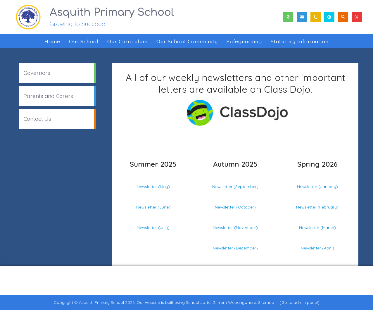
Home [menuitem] (52, 41)
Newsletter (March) (317, 227)
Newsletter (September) (235, 186)
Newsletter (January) (317, 186)
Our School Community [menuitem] (187, 41)
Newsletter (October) (235, 206)
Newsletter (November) (235, 227)
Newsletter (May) (153, 186)
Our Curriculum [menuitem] (127, 41)
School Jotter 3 (200, 302)
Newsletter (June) (153, 206)
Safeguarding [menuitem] (244, 41)
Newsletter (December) (235, 247)
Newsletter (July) (153, 227)
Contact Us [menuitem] (37, 118)
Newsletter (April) (317, 247)
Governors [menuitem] (36, 72)
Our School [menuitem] (84, 41)
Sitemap (266, 302)
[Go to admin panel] (300, 302)
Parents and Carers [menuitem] (48, 95)
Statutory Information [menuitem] (300, 41)
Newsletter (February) (317, 206)
